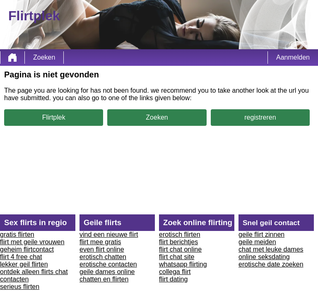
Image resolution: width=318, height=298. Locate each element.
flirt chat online (180, 249)
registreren (260, 117)
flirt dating (173, 279)
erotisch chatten (103, 256)
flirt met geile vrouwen (32, 241)
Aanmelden (293, 57)
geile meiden (257, 241)
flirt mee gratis (100, 241)
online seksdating (264, 256)
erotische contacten (108, 264)
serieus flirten (19, 286)
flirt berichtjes (178, 241)
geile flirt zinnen (261, 234)
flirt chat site (176, 256)
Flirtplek (53, 117)
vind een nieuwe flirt (109, 234)
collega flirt (174, 271)
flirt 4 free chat (21, 256)
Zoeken (44, 57)
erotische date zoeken (271, 264)
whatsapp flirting (183, 264)
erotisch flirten (179, 234)
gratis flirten (17, 234)
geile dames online (107, 271)
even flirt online (102, 249)
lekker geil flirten (24, 264)
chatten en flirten (104, 279)
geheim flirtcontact (27, 249)
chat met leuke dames (271, 249)
